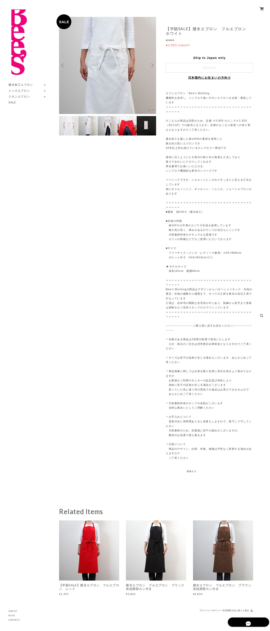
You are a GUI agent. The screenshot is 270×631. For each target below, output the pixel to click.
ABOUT (12, 611)
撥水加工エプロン (20, 84)
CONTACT (14, 620)
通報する (191, 471)
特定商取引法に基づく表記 (236, 610)
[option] (107, 65)
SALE (12, 102)
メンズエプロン (19, 90)
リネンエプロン (19, 96)
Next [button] (152, 65)
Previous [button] (63, 65)
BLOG (11, 615)
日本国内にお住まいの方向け (209, 77)
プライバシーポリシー (210, 610)
